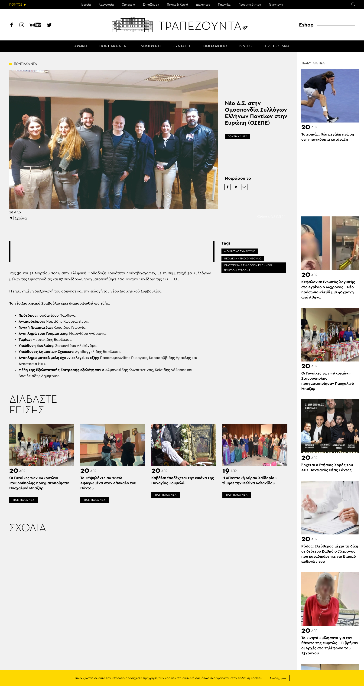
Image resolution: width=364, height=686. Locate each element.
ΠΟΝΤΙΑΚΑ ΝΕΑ (112, 46)
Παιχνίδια (224, 4)
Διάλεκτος (203, 4)
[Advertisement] (111, 251)
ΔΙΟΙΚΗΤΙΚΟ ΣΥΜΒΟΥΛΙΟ (239, 251)
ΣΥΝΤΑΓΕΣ (182, 46)
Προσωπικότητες (249, 4)
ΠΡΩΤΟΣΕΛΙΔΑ (277, 46)
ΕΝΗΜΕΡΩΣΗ (150, 46)
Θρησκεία (128, 4)
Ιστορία (86, 4)
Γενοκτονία (276, 4)
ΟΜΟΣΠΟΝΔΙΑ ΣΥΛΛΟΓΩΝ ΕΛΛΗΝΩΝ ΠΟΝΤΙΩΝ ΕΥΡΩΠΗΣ (248, 268)
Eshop (306, 24)
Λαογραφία (106, 4)
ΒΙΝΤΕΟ (245, 46)
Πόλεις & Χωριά (177, 4)
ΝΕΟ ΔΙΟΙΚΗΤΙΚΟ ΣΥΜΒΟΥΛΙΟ (242, 258)
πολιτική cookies (250, 678)
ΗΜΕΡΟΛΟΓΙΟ (215, 46)
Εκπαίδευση (151, 4)
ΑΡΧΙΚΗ (80, 46)
